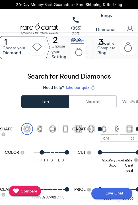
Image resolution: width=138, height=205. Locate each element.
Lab (45, 101)
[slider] (119, 129)
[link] (76, 29)
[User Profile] (130, 29)
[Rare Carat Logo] (39, 30)
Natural (92, 101)
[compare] (25, 191)
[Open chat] (111, 193)
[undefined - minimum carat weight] (109, 138)
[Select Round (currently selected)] (27, 129)
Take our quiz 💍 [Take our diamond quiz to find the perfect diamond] (80, 87)
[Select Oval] (40, 129)
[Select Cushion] (53, 129)
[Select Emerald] (65, 129)
